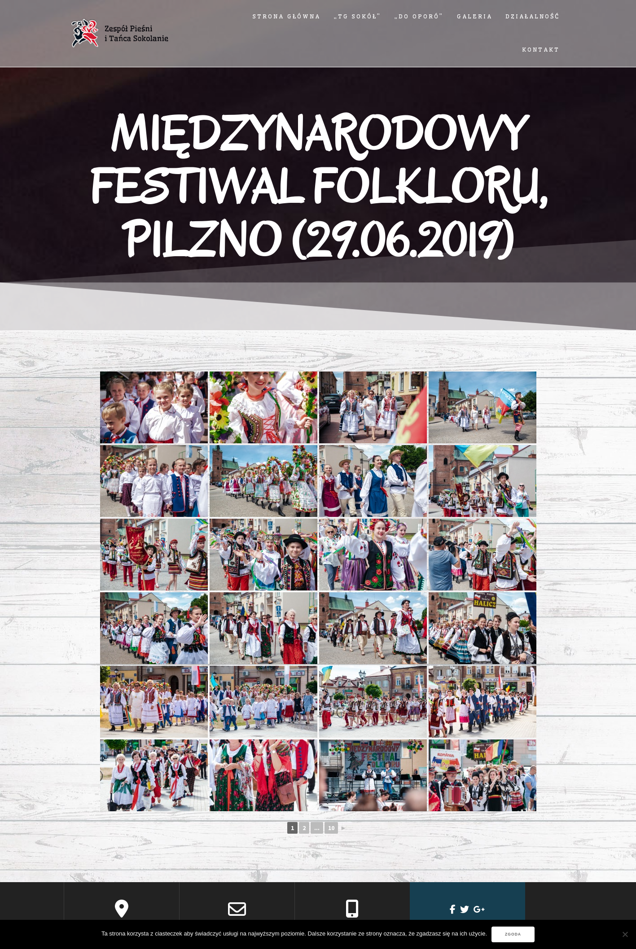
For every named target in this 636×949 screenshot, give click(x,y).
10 (331, 828)
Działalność (532, 16)
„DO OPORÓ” (419, 16)
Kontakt (541, 49)
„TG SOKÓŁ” (357, 16)
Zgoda (513, 934)
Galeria (474, 16)
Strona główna (286, 16)
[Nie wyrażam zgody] (624, 934)
